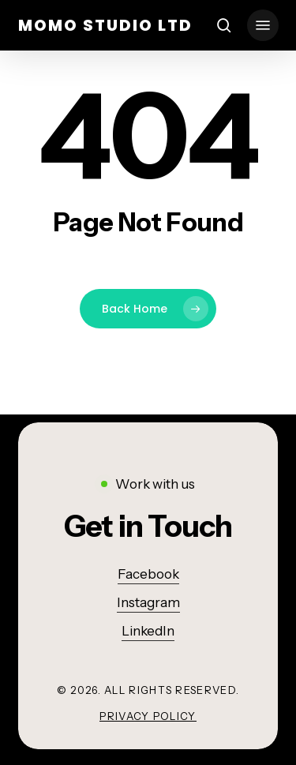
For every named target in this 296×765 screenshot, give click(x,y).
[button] (263, 25)
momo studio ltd (105, 25)
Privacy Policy (147, 716)
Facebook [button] (148, 574)
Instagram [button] (148, 602)
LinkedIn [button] (148, 631)
